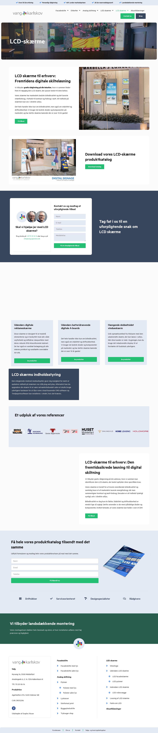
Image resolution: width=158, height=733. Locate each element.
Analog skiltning (64, 677)
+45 (31, 236)
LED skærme (111, 660)
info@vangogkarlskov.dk (32, 239)
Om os (68, 730)
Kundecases (56, 730)
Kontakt (77, 730)
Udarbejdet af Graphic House (23, 713)
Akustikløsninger (113, 708)
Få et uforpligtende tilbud (69, 245)
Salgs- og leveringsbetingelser (96, 730)
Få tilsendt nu (55, 580)
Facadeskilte (62, 660)
